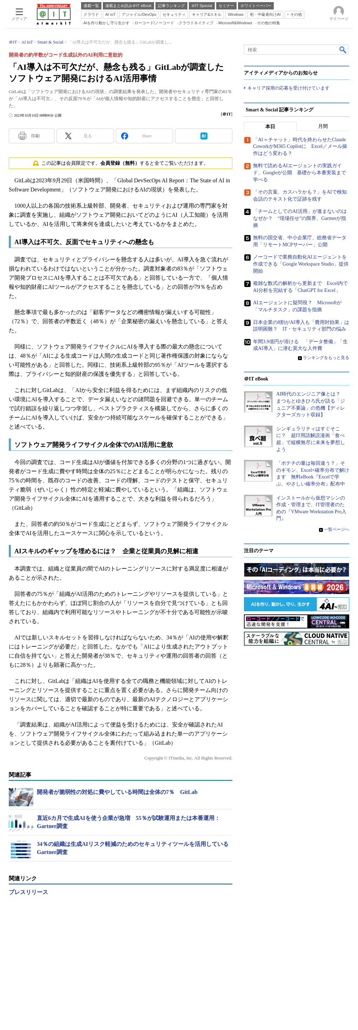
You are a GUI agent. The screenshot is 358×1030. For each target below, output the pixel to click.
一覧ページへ (336, 529)
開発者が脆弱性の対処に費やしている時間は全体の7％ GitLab (117, 792)
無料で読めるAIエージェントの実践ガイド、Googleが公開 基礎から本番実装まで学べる (299, 172)
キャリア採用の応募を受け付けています (288, 88)
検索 (343, 49)
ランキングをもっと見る (326, 357)
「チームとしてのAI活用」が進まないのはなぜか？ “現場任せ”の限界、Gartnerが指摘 (300, 218)
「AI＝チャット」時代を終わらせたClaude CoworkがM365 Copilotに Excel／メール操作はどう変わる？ (300, 146)
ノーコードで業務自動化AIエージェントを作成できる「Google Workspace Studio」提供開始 (301, 263)
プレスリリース (28, 892)
